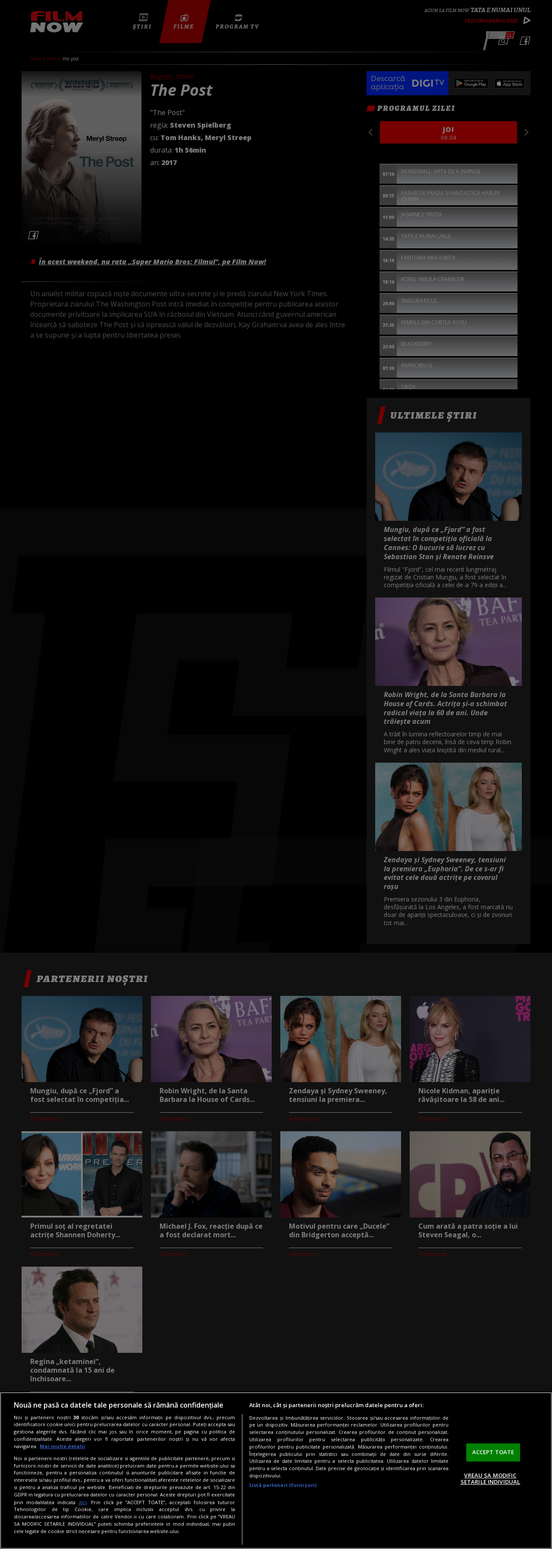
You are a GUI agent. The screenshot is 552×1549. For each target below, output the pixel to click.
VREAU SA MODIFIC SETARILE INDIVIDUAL (490, 1478)
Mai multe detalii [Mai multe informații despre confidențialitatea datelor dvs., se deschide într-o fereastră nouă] (62, 1446)
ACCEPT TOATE (493, 1452)
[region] (276, 1470)
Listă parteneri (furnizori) (283, 1485)
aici (82, 1502)
